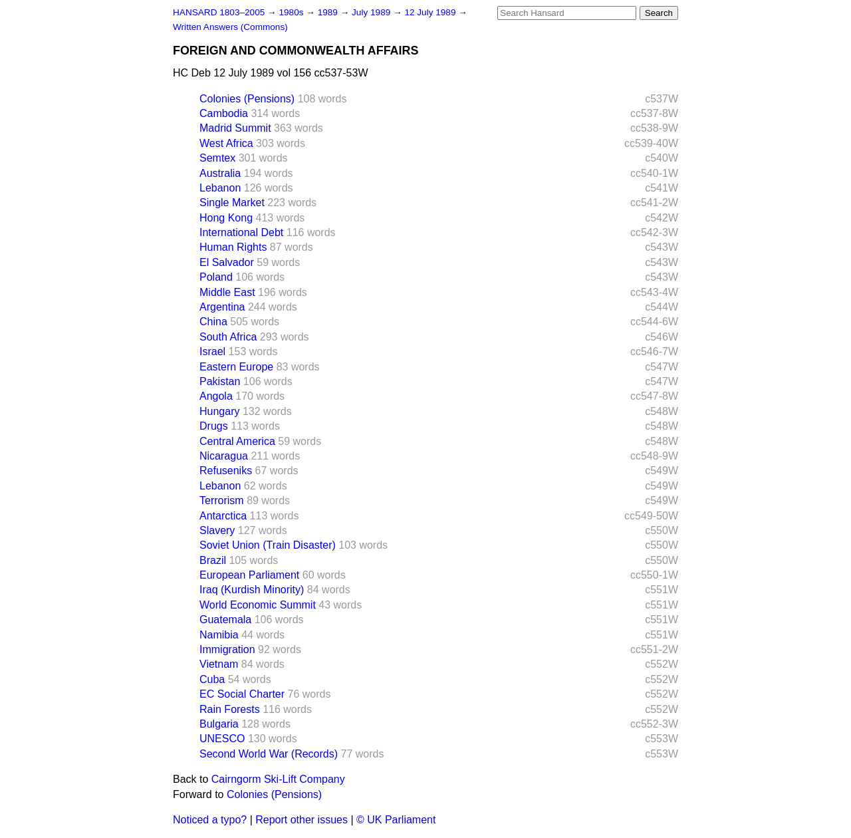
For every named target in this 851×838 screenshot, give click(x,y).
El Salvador (226, 262)
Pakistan (219, 381)
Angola (216, 396)
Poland (216, 277)
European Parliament (249, 575)
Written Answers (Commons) (230, 27)
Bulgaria (219, 724)
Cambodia (223, 113)
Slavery (217, 530)
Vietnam (218, 664)
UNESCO (222, 738)
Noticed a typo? (210, 819)
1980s (292, 12)
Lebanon (220, 188)
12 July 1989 (431, 12)
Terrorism (221, 500)
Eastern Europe (236, 366)
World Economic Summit (257, 605)
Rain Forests (229, 709)
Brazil (212, 560)
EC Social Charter (242, 694)
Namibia (219, 634)
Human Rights (233, 247)
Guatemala (225, 619)
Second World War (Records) (268, 754)
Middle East (227, 292)
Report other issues (301, 819)
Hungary (219, 411)
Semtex (217, 158)
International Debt (241, 232)
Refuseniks (225, 470)
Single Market (232, 202)
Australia (220, 173)
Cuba (212, 679)
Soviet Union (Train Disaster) (267, 545)
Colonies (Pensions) (247, 98)
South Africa (228, 337)
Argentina (222, 307)
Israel (212, 351)
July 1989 (372, 12)
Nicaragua (223, 456)
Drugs (213, 426)
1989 (329, 12)
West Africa (226, 143)
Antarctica (223, 515)
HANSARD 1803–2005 (219, 12)
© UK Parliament (395, 819)
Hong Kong (226, 217)
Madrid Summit (235, 128)
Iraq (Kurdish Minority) (251, 589)
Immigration (227, 649)
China (213, 321)
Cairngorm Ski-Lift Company (278, 779)
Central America (237, 441)
